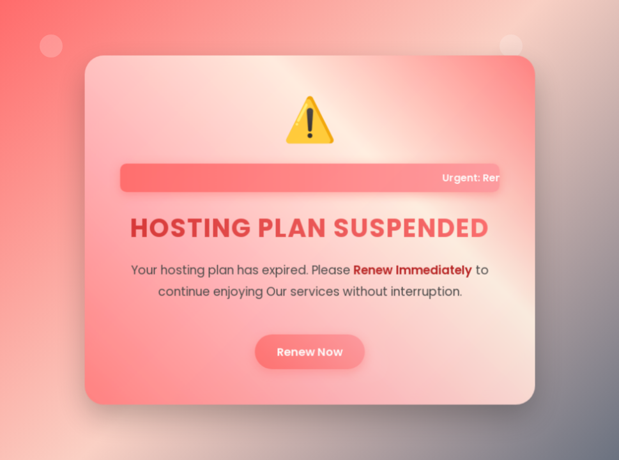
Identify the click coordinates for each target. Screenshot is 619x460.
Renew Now (309, 349)
